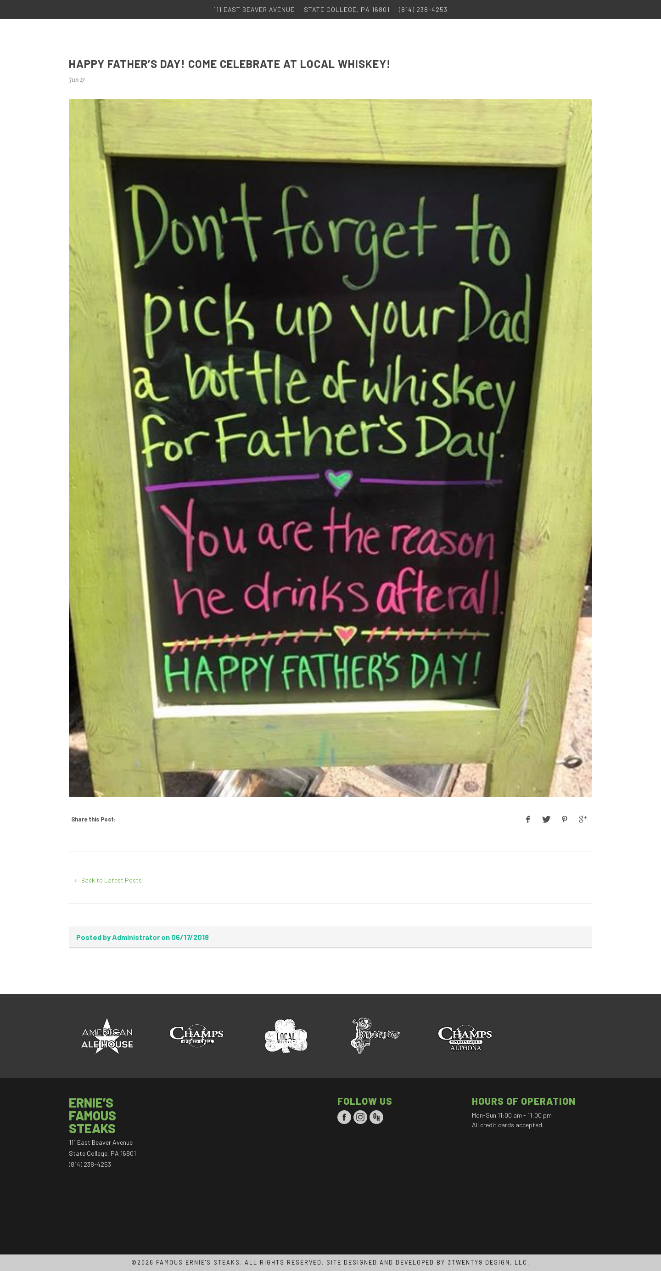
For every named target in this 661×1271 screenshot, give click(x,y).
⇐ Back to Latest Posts (108, 880)
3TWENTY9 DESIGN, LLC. (489, 1262)
